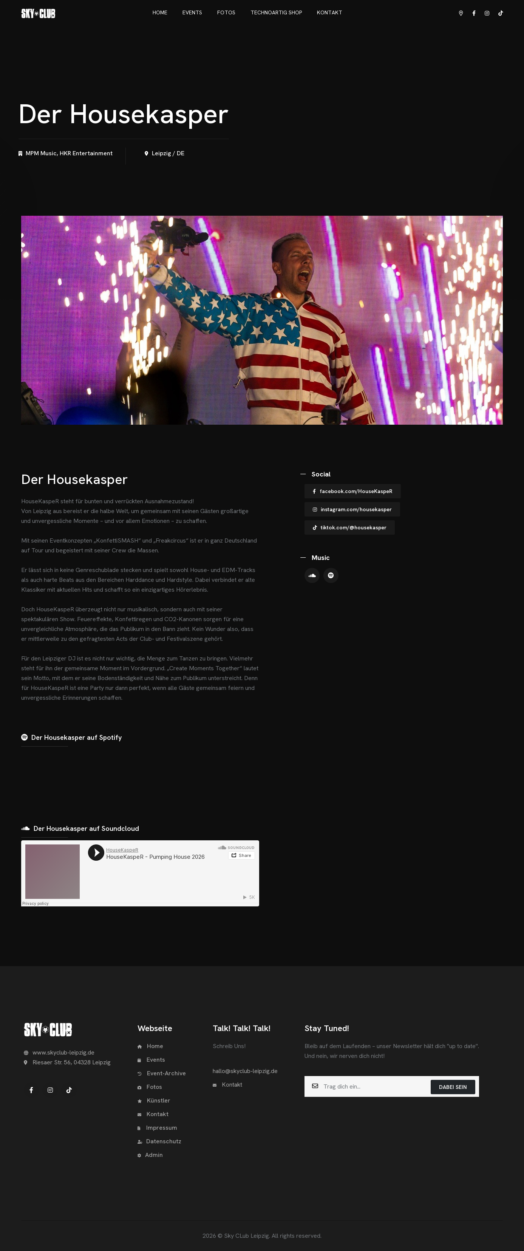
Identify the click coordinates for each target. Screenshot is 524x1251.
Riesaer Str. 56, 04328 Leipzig (67, 1062)
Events (151, 1060)
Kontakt (153, 1114)
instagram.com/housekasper (352, 509)
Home (150, 1046)
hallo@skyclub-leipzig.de (245, 1071)
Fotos (150, 1087)
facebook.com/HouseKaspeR (353, 491)
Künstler (154, 1100)
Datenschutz (159, 1141)
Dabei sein (453, 1087)
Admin (150, 1155)
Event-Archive (162, 1073)
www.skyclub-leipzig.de (59, 1052)
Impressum (157, 1128)
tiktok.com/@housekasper (349, 527)
